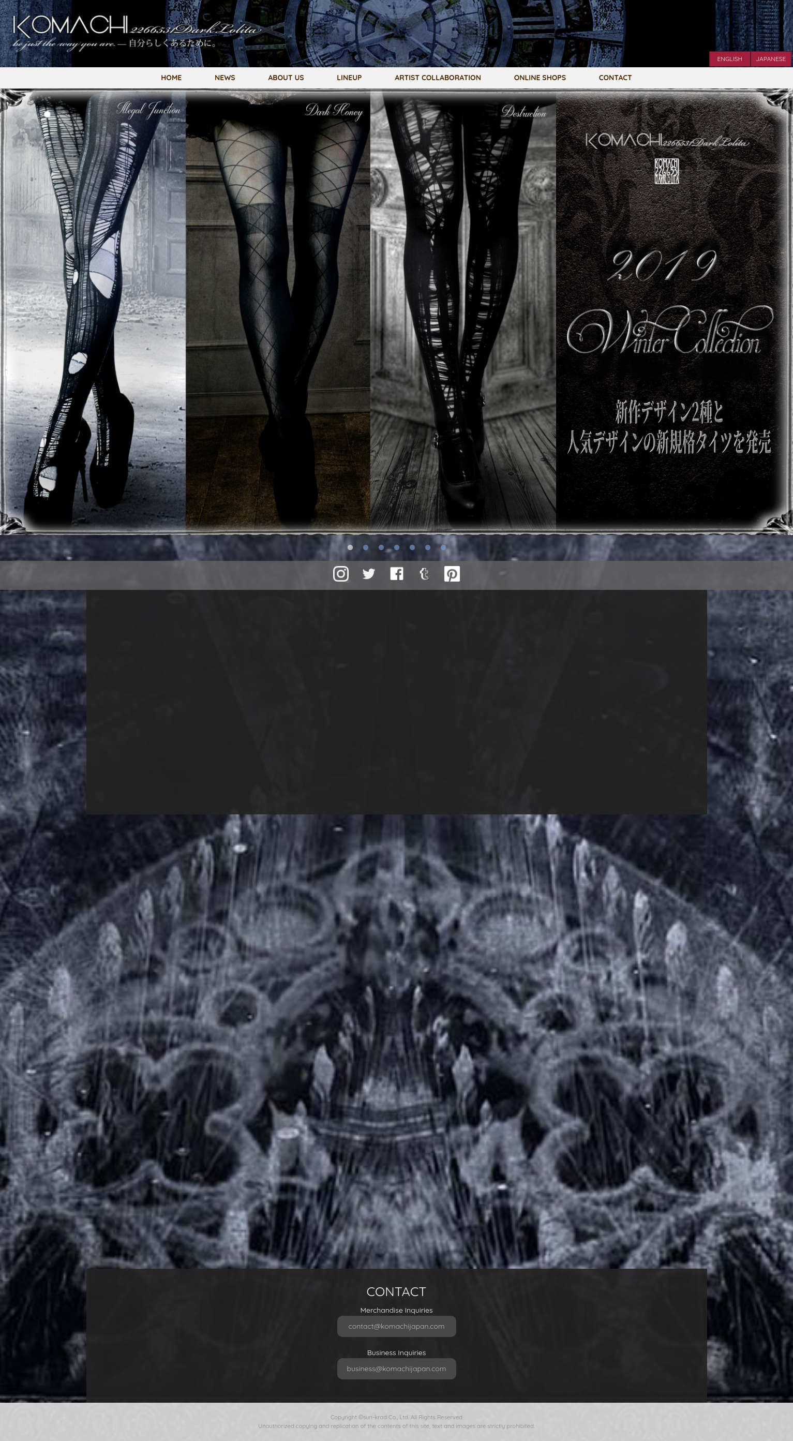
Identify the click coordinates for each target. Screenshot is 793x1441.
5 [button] (412, 548)
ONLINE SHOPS (540, 77)
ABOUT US (286, 77)
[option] (396, 311)
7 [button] (443, 548)
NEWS (225, 77)
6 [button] (428, 548)
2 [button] (366, 548)
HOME (171, 77)
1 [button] (350, 548)
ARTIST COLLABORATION (438, 77)
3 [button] (381, 548)
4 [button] (397, 548)
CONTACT (615, 77)
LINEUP (349, 77)
